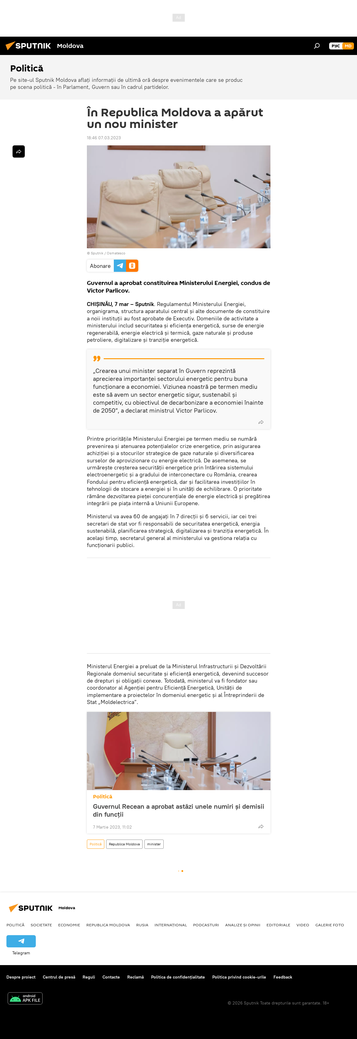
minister (154, 844)
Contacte (111, 977)
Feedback (282, 977)
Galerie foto (329, 925)
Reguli (89, 977)
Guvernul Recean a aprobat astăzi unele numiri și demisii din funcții (178, 810)
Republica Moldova (124, 844)
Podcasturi (206, 925)
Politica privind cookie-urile (239, 977)
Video (302, 925)
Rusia (142, 925)
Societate (41, 925)
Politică (102, 796)
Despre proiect (20, 977)
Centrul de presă (59, 977)
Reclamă (135, 977)
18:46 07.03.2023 (104, 137)
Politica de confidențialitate (178, 977)
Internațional (170, 925)
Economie (69, 925)
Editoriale (278, 925)
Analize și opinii (242, 925)
